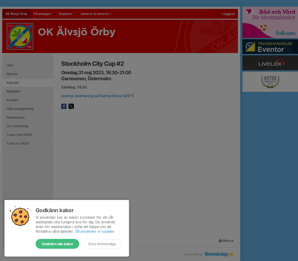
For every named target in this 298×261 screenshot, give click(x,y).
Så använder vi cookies (94, 231)
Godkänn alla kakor (57, 244)
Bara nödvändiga (102, 244)
